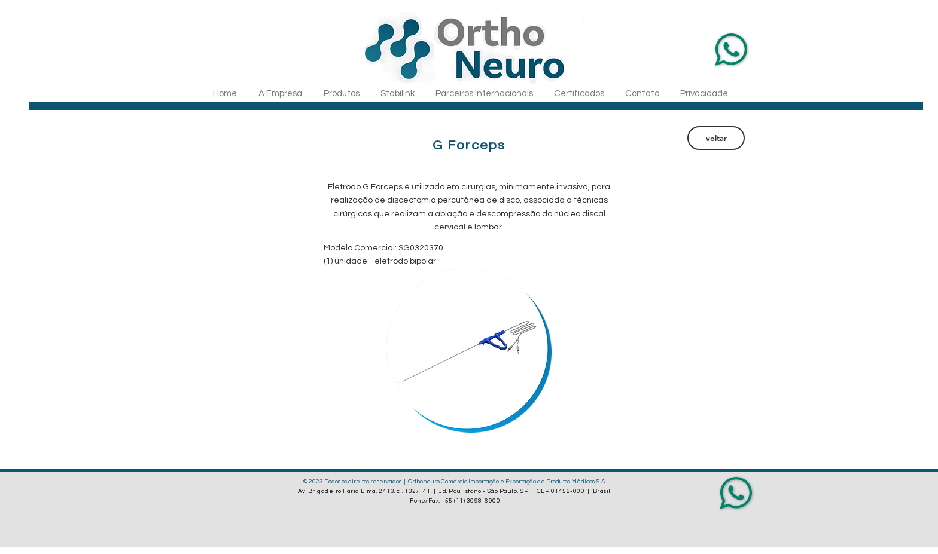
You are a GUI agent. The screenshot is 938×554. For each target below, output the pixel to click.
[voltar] (716, 138)
